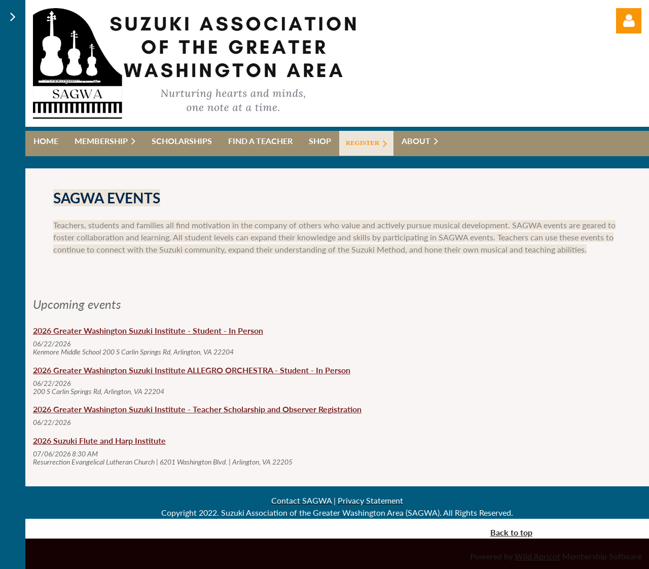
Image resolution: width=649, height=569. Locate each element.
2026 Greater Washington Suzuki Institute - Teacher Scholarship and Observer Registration (197, 409)
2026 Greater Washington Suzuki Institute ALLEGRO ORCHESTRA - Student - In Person (191, 370)
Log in (628, 20)
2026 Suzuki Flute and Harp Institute (99, 440)
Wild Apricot (537, 556)
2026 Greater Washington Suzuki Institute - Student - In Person (148, 330)
